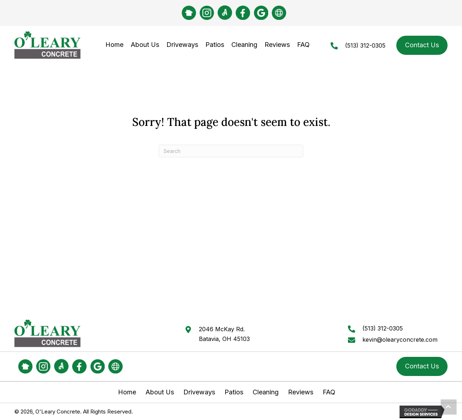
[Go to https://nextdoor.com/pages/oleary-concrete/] (189, 12)
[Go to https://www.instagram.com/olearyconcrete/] (207, 12)
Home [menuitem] (127, 392)
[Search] (231, 151)
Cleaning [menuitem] (266, 392)
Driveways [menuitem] (199, 392)
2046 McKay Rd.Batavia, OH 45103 (224, 333)
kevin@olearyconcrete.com (399, 339)
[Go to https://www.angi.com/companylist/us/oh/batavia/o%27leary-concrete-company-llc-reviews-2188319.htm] (225, 12)
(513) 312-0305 (365, 45)
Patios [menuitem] (234, 392)
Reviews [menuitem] (300, 392)
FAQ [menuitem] (329, 392)
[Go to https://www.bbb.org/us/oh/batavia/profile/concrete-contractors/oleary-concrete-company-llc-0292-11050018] (279, 12)
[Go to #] (243, 12)
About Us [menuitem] (159, 392)
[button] (449, 407)
